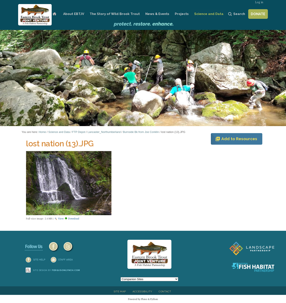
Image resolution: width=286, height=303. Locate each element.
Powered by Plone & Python (143, 299)
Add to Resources (236, 138)
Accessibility (142, 291)
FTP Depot (78, 132)
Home (54, 14)
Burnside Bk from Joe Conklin (141, 132)
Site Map (120, 291)
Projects (182, 14)
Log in (259, 2)
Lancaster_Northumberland (104, 132)
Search (239, 14)
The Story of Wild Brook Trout (115, 14)
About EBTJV (73, 14)
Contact (165, 291)
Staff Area (65, 259)
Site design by (56, 270)
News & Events (157, 14)
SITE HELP (39, 259)
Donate (258, 14)
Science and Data (208, 14)
